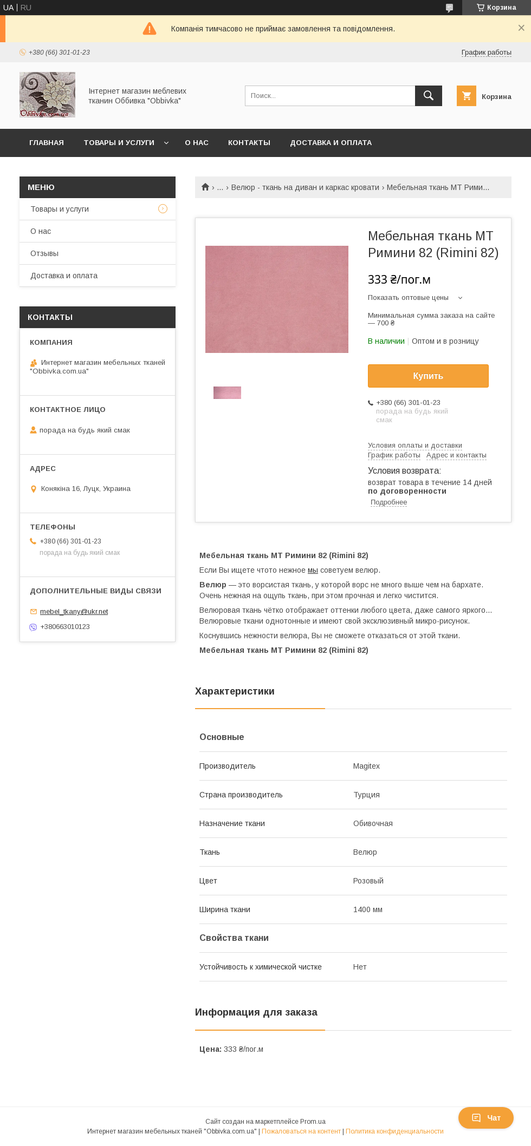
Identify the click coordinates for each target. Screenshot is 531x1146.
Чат (486, 1118)
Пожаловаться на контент (301, 1131)
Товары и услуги (118, 143)
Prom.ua (313, 1121)
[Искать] (428, 96)
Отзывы (44, 253)
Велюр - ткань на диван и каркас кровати (305, 187)
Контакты (249, 143)
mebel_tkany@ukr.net (74, 611)
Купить (428, 376)
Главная (46, 143)
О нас (197, 143)
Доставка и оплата (331, 143)
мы (313, 570)
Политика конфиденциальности (395, 1131)
